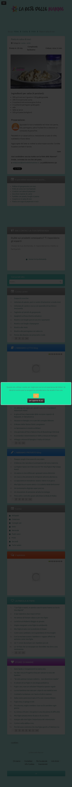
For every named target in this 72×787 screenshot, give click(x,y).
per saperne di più (36, 401)
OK (36, 396)
